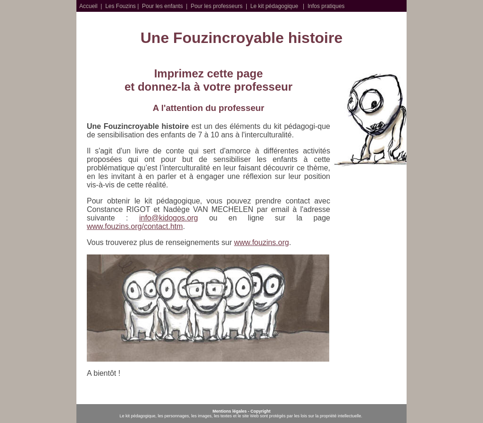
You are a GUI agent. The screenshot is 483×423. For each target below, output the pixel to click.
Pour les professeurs (216, 6)
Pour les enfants (162, 6)
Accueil (88, 6)
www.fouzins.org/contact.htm (135, 226)
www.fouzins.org (261, 242)
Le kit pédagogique (274, 6)
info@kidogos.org (168, 218)
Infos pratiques (326, 6)
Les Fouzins (120, 6)
